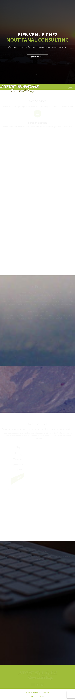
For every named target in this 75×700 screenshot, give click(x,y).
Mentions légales (37, 696)
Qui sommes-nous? (37, 57)
